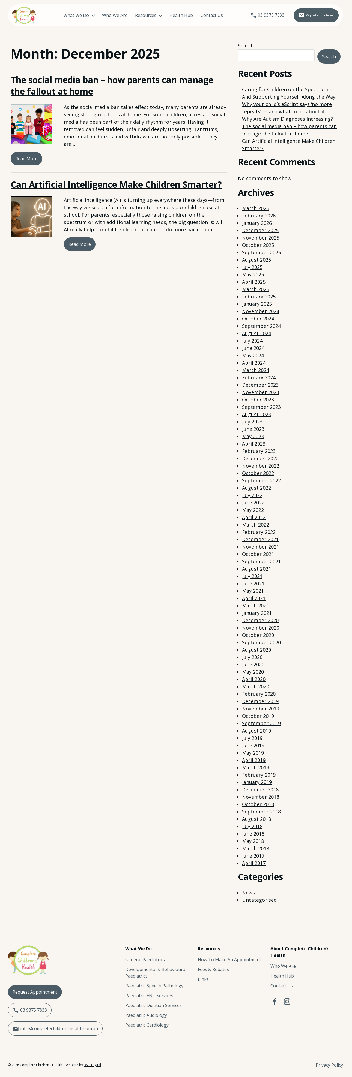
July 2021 (252, 576)
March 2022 (255, 524)
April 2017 (254, 863)
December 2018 (260, 789)
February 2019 (259, 775)
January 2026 (257, 223)
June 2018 (253, 833)
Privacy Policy (329, 1065)
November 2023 (260, 392)
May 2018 (253, 841)
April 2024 (254, 362)
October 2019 (258, 716)
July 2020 (252, 657)
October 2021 (258, 554)
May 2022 (253, 510)
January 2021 (257, 613)
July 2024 (252, 340)
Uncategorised (259, 900)
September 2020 (261, 642)
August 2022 (256, 488)
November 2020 (260, 627)
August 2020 (256, 649)
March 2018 (255, 848)
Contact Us (203, 15)
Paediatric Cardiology (147, 1025)
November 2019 (260, 708)
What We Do (68, 15)
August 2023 (256, 414)
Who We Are (106, 15)
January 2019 (257, 782)
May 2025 (253, 274)
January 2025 (257, 304)
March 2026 (255, 208)
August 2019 (256, 730)
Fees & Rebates (213, 969)
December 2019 (260, 701)
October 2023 (258, 399)
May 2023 (253, 436)
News (248, 892)
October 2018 (258, 804)
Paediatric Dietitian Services (153, 1005)
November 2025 (260, 237)
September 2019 (261, 723)
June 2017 (253, 855)
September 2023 (261, 407)
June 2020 (253, 664)
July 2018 (252, 826)
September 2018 (261, 811)
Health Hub (173, 15)
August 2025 (256, 259)
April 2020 (254, 679)
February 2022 (259, 532)
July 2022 (252, 495)
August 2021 (256, 568)
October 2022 (258, 473)
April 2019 (254, 760)
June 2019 (253, 745)
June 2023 (253, 429)
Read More (26, 159)
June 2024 (253, 348)
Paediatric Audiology (146, 1015)
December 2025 (260, 230)
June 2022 (253, 502)
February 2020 (259, 694)
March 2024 (255, 370)
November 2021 (260, 546)
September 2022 (261, 480)
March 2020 (255, 686)
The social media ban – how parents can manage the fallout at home (112, 85)
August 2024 (256, 333)
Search (246, 45)
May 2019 (253, 752)
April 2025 (254, 282)
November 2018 (260, 797)
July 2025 (252, 267)
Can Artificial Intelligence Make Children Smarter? (116, 184)
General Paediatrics (145, 960)
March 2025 (255, 289)
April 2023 (254, 443)
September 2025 (261, 252)
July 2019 (252, 738)
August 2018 (256, 819)
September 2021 (261, 561)
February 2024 (259, 377)
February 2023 (259, 451)
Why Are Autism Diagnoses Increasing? (287, 119)
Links (203, 979)
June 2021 (253, 583)
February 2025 (259, 296)
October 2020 (258, 635)
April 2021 (254, 598)
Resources (137, 15)
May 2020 (253, 671)
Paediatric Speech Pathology (154, 986)
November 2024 (260, 311)
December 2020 (260, 620)
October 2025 (258, 245)
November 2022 (260, 465)
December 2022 (260, 458)
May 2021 (253, 591)
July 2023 (252, 421)
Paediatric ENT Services (149, 996)
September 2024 (261, 326)
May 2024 (253, 355)
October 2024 (258, 318)
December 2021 (260, 539)
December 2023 (260, 385)
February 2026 (259, 215)
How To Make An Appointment (229, 960)
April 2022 (254, 517)
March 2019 (255, 767)
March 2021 (255, 605)
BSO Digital (92, 1065)
